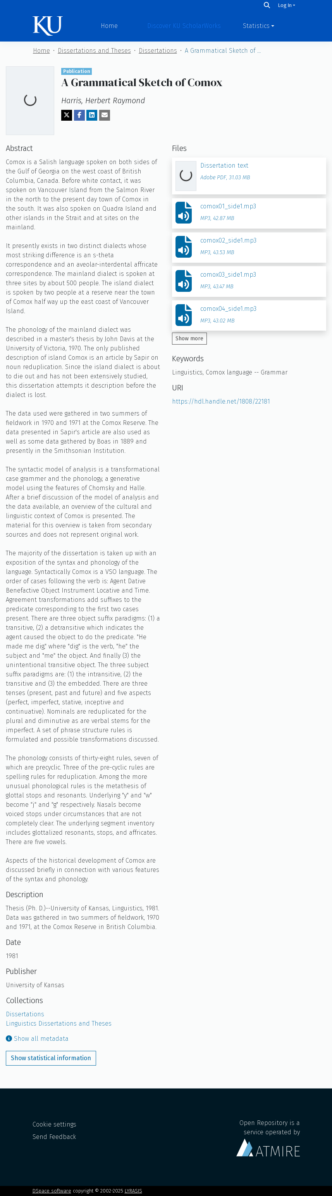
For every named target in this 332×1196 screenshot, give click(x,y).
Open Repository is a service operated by (268, 1137)
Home (109, 25)
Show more (189, 338)
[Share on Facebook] (79, 115)
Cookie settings (54, 1124)
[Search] (267, 5)
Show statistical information (51, 1058)
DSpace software (52, 1191)
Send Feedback (54, 1137)
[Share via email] (104, 115)
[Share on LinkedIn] (91, 115)
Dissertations (158, 50)
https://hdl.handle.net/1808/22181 (221, 401)
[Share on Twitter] (66, 115)
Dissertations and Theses (94, 50)
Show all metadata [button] (37, 1038)
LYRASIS (133, 1191)
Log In (285, 5)
